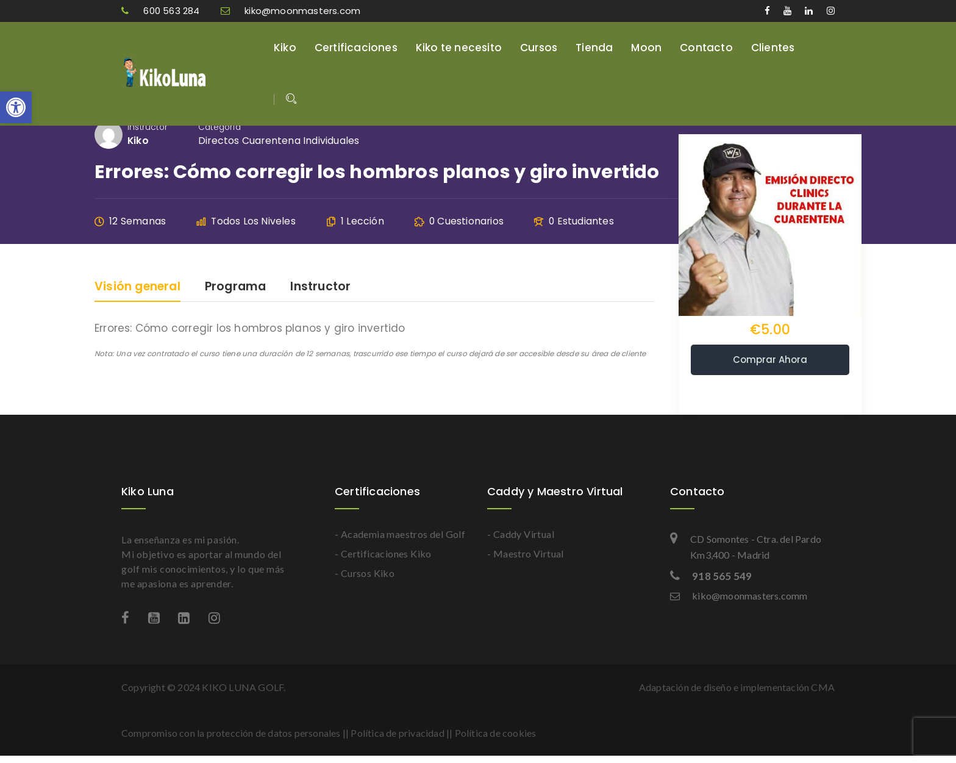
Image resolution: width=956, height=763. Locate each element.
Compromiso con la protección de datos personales (231, 733)
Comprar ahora (770, 359)
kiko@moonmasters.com (290, 10)
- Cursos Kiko (364, 573)
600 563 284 (161, 10)
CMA (823, 687)
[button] (16, 107)
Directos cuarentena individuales (278, 141)
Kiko (285, 47)
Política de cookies (496, 733)
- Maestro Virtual (525, 553)
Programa (235, 288)
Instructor (147, 127)
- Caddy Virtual (520, 534)
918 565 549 (711, 576)
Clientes (773, 47)
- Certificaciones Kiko (383, 553)
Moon (646, 47)
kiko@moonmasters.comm (738, 595)
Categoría (219, 127)
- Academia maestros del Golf (400, 534)
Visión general (137, 288)
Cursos (538, 47)
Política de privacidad (397, 733)
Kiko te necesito (459, 47)
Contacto (706, 47)
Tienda (594, 47)
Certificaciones (356, 47)
